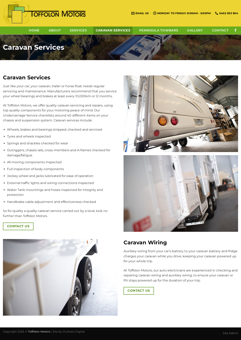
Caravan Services (113, 30)
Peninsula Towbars (158, 30)
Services (78, 30)
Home (34, 30)
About (55, 30)
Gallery (195, 30)
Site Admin (230, 333)
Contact (220, 30)
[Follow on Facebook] (235, 30)
